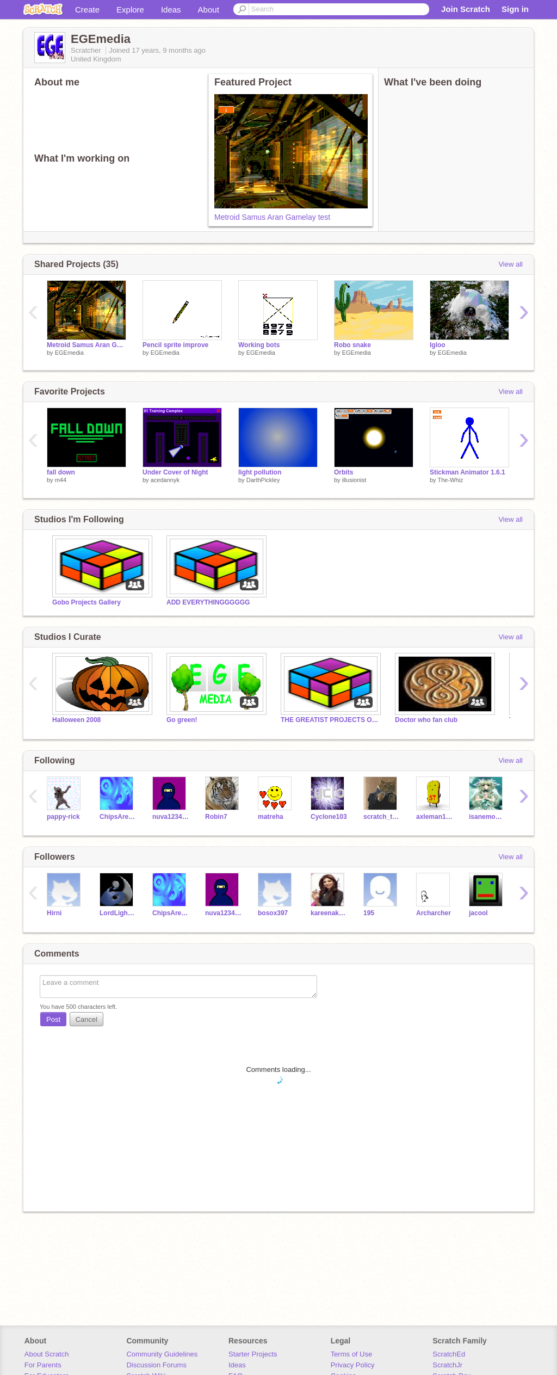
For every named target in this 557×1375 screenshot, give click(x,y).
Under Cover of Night (175, 472)
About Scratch (46, 1354)
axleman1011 (434, 817)
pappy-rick (63, 817)
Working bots (259, 345)
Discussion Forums (156, 1365)
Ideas (171, 9)
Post (53, 1019)
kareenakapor (329, 913)
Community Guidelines (161, 1354)
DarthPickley (263, 480)
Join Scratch (465, 9)
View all (510, 264)
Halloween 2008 (76, 720)
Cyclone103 (329, 817)
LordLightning (118, 913)
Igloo (437, 345)
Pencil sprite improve (175, 345)
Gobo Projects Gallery (86, 602)
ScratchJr (447, 1365)
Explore (130, 9)
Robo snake (352, 345)
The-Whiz (450, 480)
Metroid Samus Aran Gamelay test (272, 217)
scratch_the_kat (381, 817)
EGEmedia (69, 352)
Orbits (343, 472)
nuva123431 (170, 817)
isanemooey (487, 817)
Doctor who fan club (426, 720)
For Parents (42, 1365)
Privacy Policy (353, 1365)
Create (87, 9)
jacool (478, 913)
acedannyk (165, 480)
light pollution (259, 472)
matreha (270, 817)
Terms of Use (352, 1354)
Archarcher (433, 913)
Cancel (86, 1019)
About (208, 9)
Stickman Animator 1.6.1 (467, 472)
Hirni (54, 913)
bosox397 (273, 913)
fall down (61, 472)
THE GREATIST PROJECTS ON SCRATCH (330, 720)
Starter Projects (252, 1354)
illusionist (354, 480)
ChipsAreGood (118, 817)
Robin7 (216, 817)
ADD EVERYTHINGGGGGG (208, 602)
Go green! (181, 720)
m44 (60, 480)
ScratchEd (448, 1354)
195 (368, 913)
